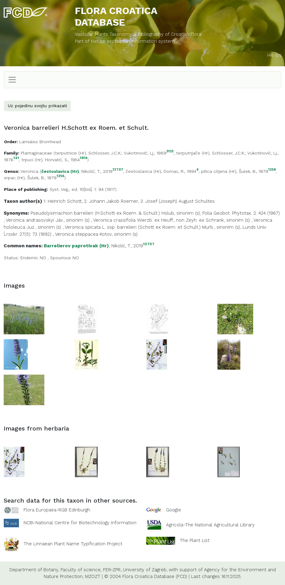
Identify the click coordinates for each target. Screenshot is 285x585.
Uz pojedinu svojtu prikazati (37, 105)
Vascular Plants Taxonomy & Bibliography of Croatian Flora (138, 34)
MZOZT (92, 576)
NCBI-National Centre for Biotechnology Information (80, 522)
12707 (118, 170)
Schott (74, 201)
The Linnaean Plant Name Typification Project (73, 544)
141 (16, 158)
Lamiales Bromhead (40, 141)
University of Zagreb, (145, 569)
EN (278, 55)
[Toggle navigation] (12, 79)
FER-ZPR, (112, 569)
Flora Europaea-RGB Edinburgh (57, 510)
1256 (272, 170)
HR (270, 55)
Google (173, 510)
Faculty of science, (81, 569)
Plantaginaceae (36, 153)
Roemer (129, 201)
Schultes (205, 201)
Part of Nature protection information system (125, 41)
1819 (83, 158)
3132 (170, 151)
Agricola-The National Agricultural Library (210, 525)
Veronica (29, 171)
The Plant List (194, 540)
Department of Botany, (34, 569)
